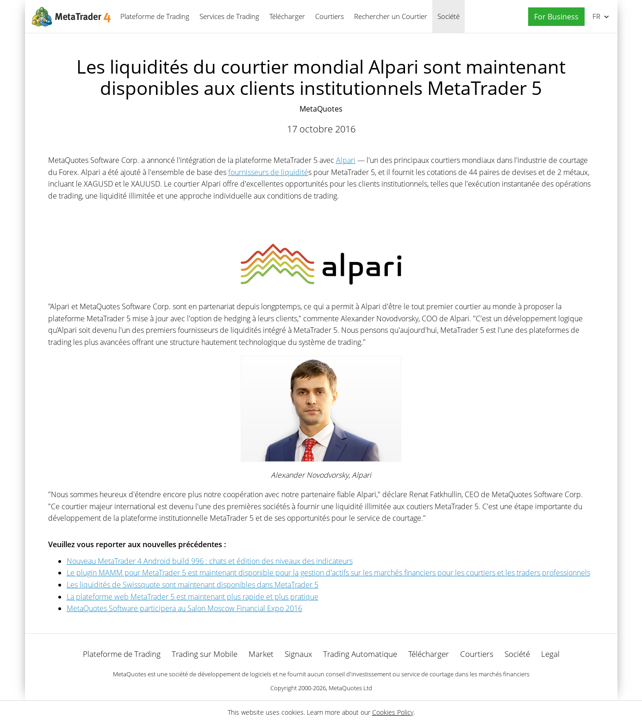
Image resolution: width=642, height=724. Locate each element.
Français (595, 16)
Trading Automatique (360, 654)
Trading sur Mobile (204, 654)
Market (261, 654)
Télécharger (287, 16)
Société (448, 16)
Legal (550, 654)
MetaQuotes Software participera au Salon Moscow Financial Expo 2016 (184, 608)
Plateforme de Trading (154, 16)
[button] (554, 17)
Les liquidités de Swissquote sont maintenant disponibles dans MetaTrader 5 (192, 585)
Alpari (345, 160)
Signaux (298, 654)
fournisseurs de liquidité (268, 172)
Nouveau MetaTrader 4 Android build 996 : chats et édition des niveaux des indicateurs (210, 561)
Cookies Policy (392, 712)
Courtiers (329, 16)
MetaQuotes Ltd (350, 688)
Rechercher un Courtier (390, 16)
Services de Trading (229, 16)
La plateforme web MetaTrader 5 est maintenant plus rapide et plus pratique (192, 597)
